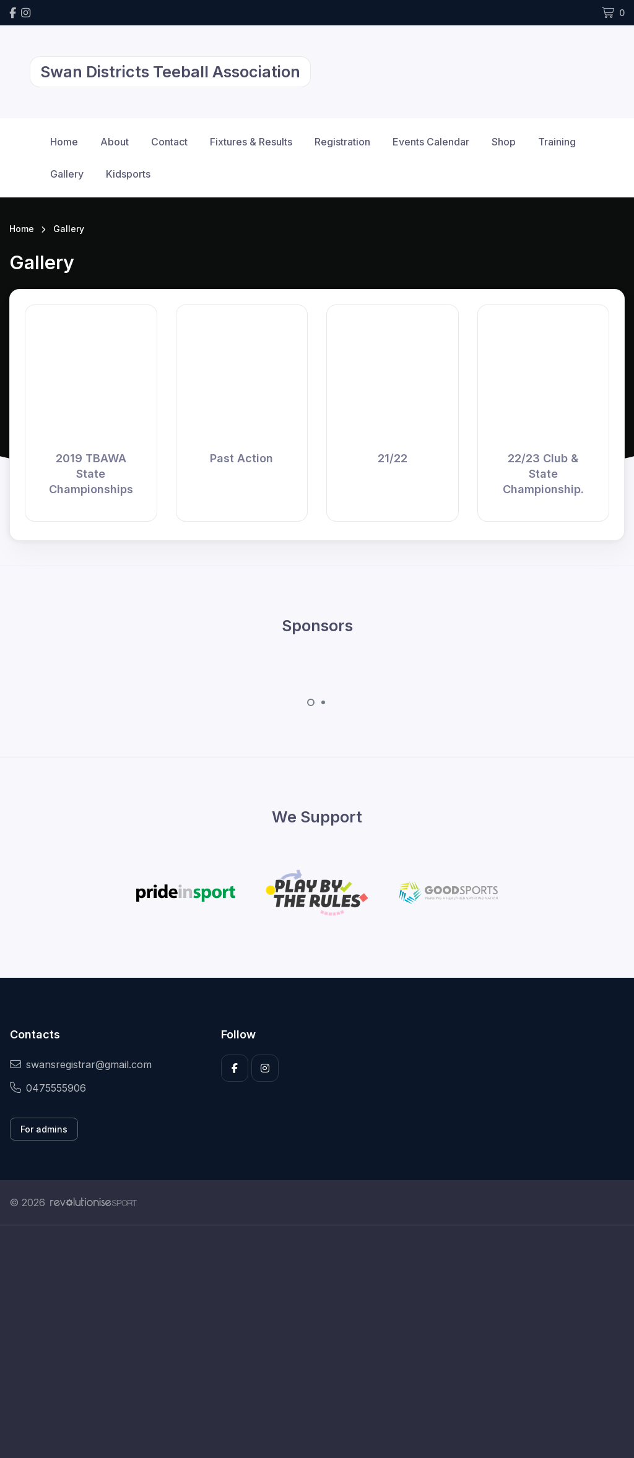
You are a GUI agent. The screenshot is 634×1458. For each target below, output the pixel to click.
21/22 (392, 458)
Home (64, 142)
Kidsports (128, 174)
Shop (504, 142)
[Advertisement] (317, 1341)
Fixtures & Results (251, 142)
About (114, 142)
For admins (43, 1129)
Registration (342, 142)
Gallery (67, 174)
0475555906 (48, 1088)
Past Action (241, 458)
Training (557, 142)
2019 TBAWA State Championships (91, 474)
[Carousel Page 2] (323, 702)
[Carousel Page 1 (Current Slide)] (311, 702)
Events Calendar (431, 142)
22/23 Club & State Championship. (543, 474)
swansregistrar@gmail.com (81, 1064)
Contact (169, 142)
